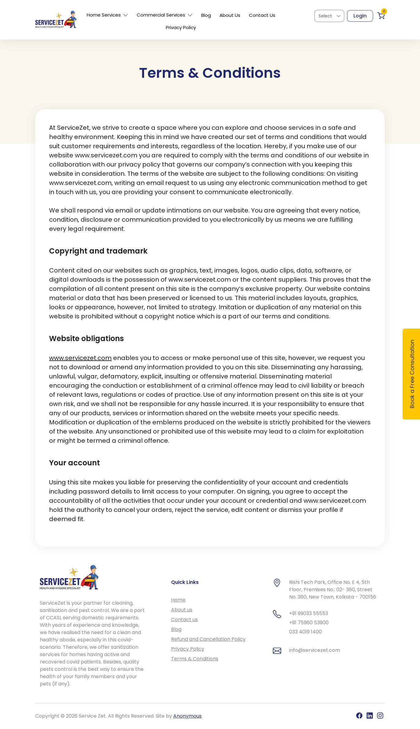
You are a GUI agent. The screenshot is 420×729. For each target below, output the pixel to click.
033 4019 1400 (305, 631)
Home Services (107, 15)
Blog (206, 15)
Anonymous (187, 716)
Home (178, 599)
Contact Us (262, 15)
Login (360, 15)
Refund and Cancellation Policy (208, 639)
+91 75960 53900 (309, 622)
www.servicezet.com (80, 358)
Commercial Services (165, 15)
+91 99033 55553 (308, 613)
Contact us (184, 619)
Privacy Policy (181, 27)
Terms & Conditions (194, 658)
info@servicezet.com (314, 650)
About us (181, 609)
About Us (230, 15)
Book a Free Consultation (412, 374)
